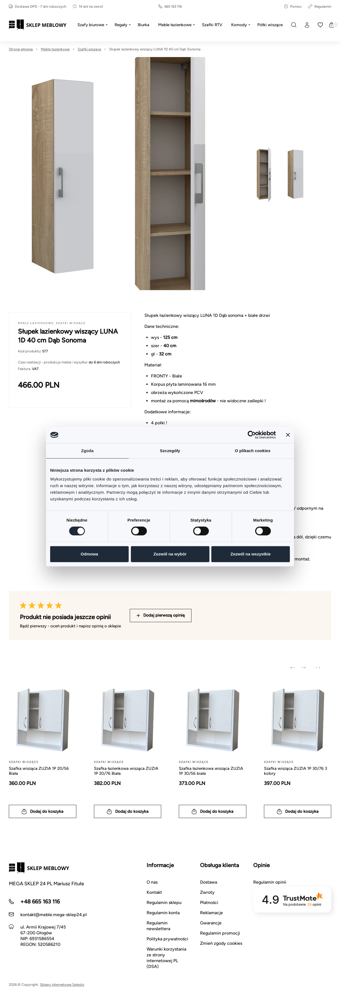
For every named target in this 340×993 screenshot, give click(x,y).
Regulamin (319, 6)
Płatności (209, 902)
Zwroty (207, 892)
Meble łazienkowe (55, 49)
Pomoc (293, 6)
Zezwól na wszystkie (251, 554)
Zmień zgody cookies (221, 943)
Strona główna (21, 49)
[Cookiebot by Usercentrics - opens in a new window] (252, 435)
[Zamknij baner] (288, 435)
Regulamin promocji (220, 933)
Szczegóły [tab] (170, 450)
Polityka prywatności (167, 938)
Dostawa (208, 882)
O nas (152, 882)
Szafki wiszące (89, 49)
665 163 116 (170, 6)
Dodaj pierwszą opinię (161, 615)
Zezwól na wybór (170, 554)
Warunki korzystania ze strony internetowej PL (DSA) (166, 957)
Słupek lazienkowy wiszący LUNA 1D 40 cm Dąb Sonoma (155, 49)
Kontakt (154, 892)
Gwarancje (211, 922)
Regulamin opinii (269, 882)
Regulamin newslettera (158, 925)
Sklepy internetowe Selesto (62, 985)
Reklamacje (211, 912)
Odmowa (89, 554)
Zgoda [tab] (87, 450)
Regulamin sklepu (164, 902)
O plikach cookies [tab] (252, 450)
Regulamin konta (163, 912)
